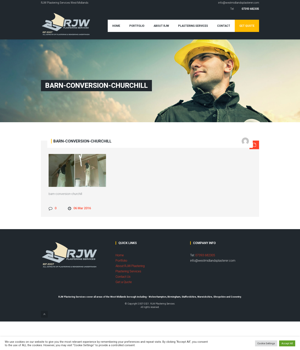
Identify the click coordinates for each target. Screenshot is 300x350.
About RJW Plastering (130, 266)
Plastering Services (193, 25)
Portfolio (136, 25)
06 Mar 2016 (82, 208)
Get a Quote (124, 282)
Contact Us (123, 276)
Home (116, 25)
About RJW (161, 25)
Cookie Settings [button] (266, 343)
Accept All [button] (287, 343)
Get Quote (246, 25)
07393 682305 (250, 8)
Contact (223, 25)
